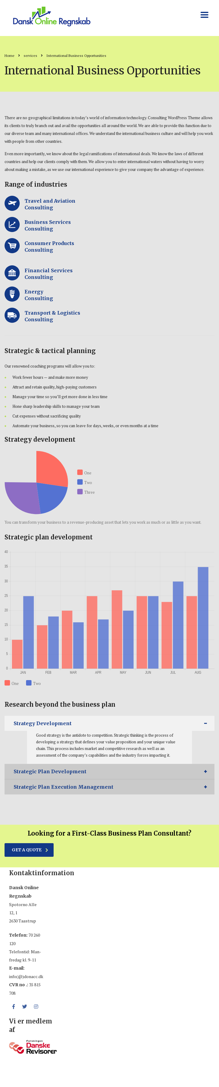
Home (10, 55)
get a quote (30, 850)
